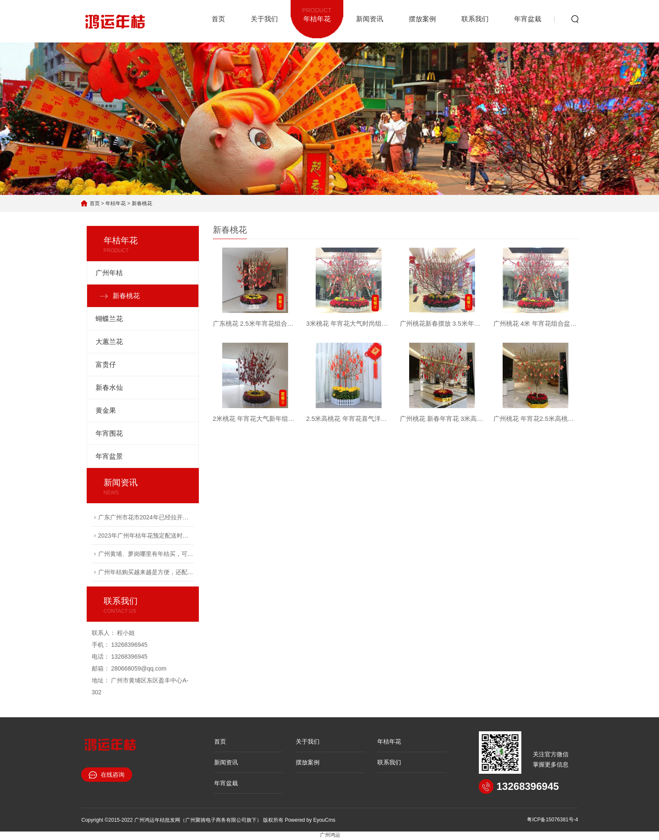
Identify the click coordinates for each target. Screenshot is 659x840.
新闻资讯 (369, 19)
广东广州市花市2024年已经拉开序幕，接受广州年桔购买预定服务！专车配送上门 (146, 517)
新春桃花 (142, 203)
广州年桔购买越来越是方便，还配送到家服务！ (146, 572)
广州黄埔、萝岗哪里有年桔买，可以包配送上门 (146, 553)
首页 (218, 19)
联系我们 (475, 19)
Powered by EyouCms (309, 820)
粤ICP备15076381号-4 (552, 820)
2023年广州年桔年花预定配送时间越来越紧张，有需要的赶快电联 (146, 535)
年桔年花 (317, 14)
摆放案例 (422, 19)
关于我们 (264, 19)
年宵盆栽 (527, 19)
